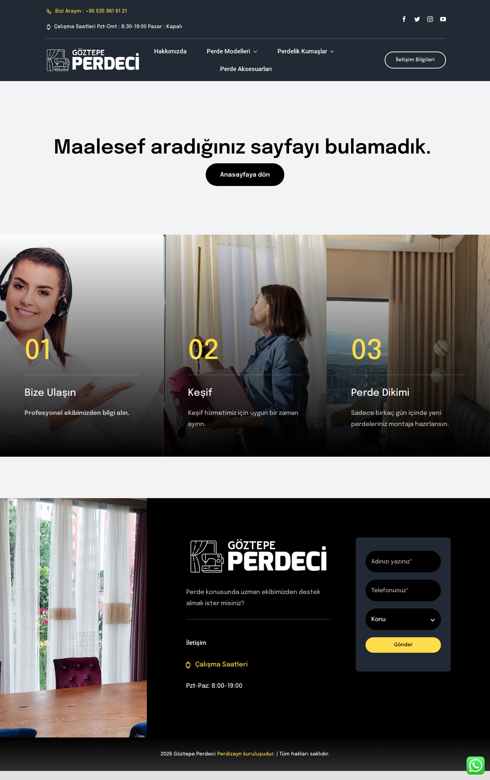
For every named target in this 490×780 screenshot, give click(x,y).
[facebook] (404, 19)
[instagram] (430, 19)
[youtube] (443, 19)
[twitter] (417, 19)
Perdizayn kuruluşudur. (246, 754)
